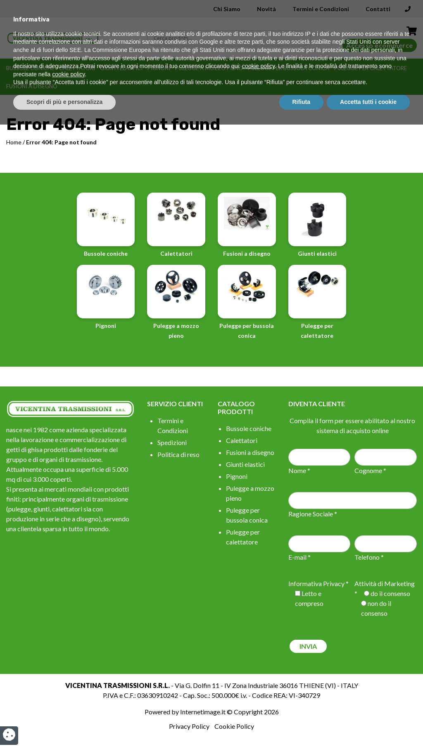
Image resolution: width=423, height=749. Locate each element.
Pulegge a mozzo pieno (209, 68)
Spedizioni (172, 442)
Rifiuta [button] (301, 726)
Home (13, 142)
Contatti (378, 8)
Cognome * (370, 470)
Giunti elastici (121, 68)
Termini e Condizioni (320, 8)
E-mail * (299, 557)
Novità (266, 8)
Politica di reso (178, 454)
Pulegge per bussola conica (288, 68)
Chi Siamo (226, 8)
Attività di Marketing (384, 583)
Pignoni (158, 68)
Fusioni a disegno (31, 86)
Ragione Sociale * (312, 514)
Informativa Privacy (316, 583)
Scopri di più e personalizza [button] (64, 726)
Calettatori (77, 68)
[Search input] (231, 38)
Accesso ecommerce (379, 45)
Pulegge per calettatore (370, 68)
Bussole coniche (30, 68)
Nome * (299, 470)
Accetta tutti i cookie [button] (368, 726)
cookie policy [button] (258, 691)
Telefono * (369, 557)
